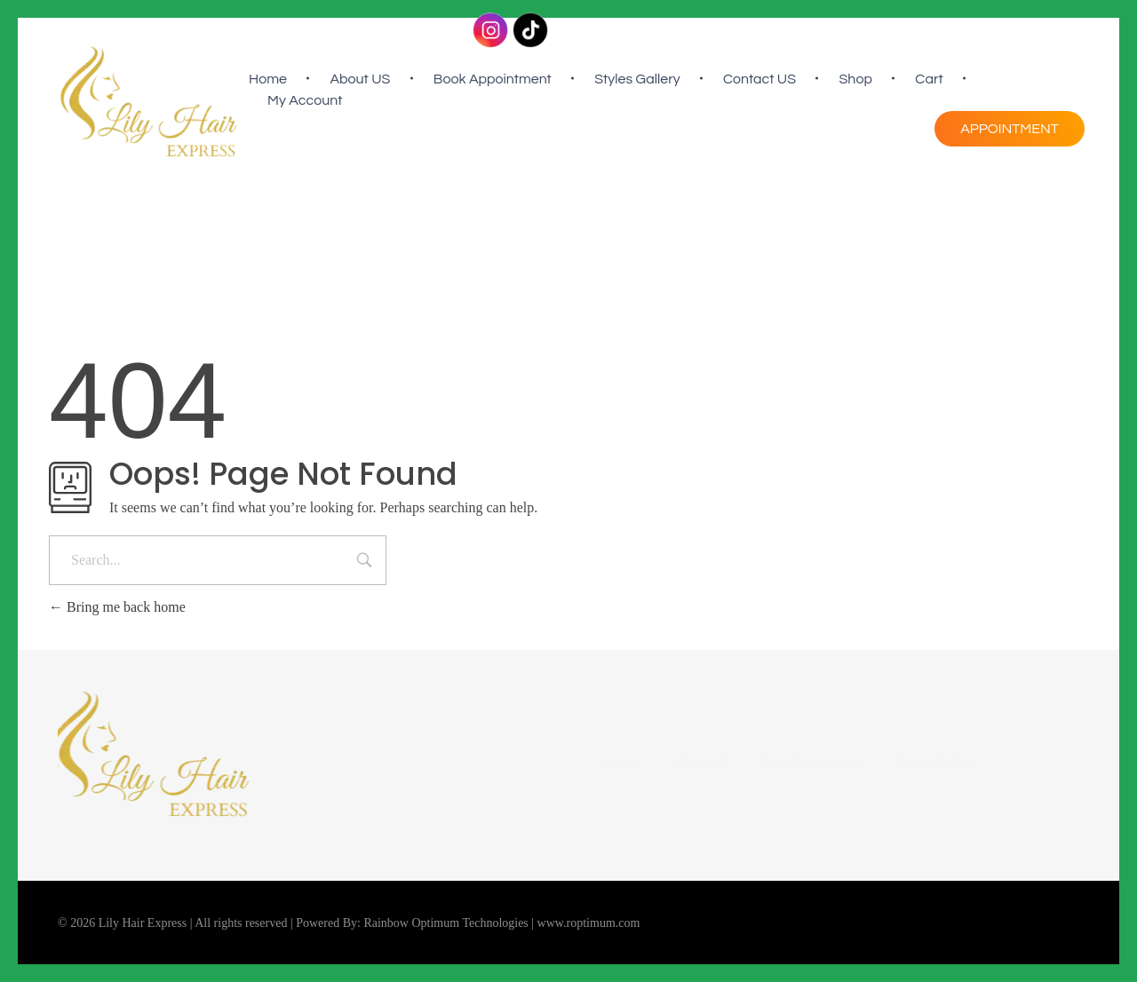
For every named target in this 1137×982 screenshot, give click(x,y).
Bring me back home (117, 606)
